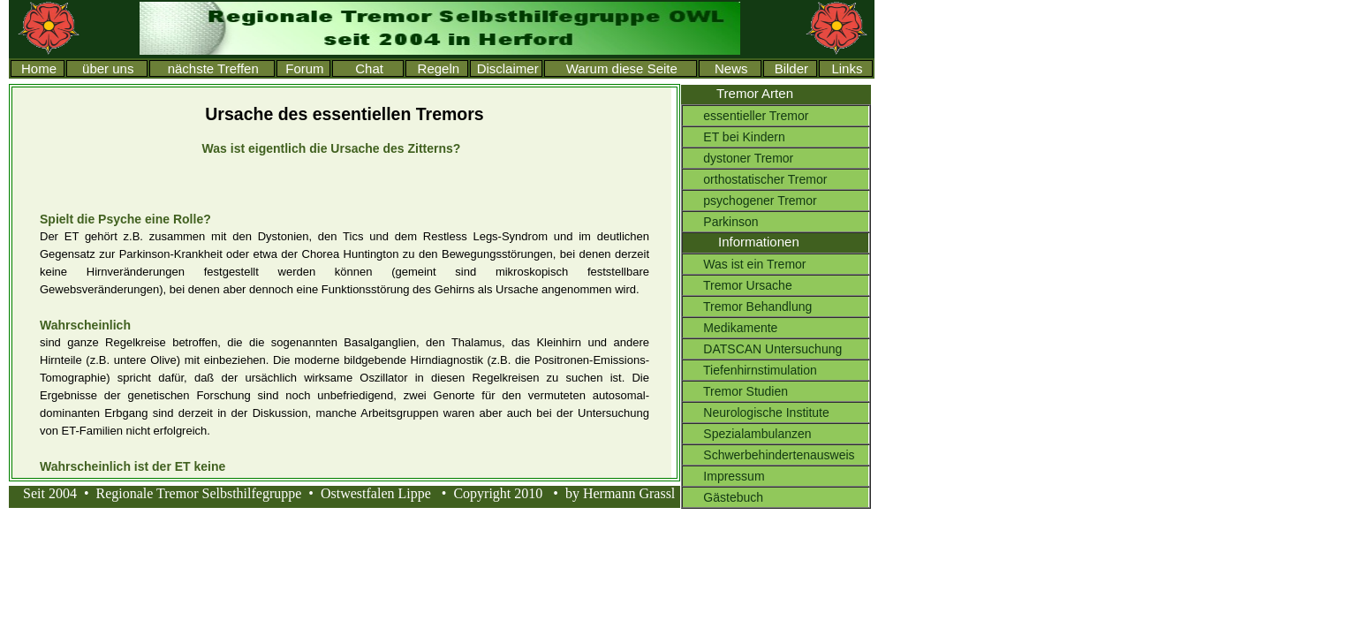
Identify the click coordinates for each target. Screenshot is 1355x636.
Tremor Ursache (737, 285)
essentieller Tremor (745, 116)
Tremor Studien (735, 391)
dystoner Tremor (738, 158)
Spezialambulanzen (747, 434)
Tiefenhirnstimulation (750, 370)
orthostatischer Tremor (755, 179)
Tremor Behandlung (747, 306)
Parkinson (721, 222)
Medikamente (730, 328)
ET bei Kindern (734, 137)
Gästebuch (723, 497)
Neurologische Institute (756, 412)
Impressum (724, 476)
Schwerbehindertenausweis (769, 455)
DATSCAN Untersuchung (762, 349)
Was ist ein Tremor (744, 264)
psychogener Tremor (750, 200)
